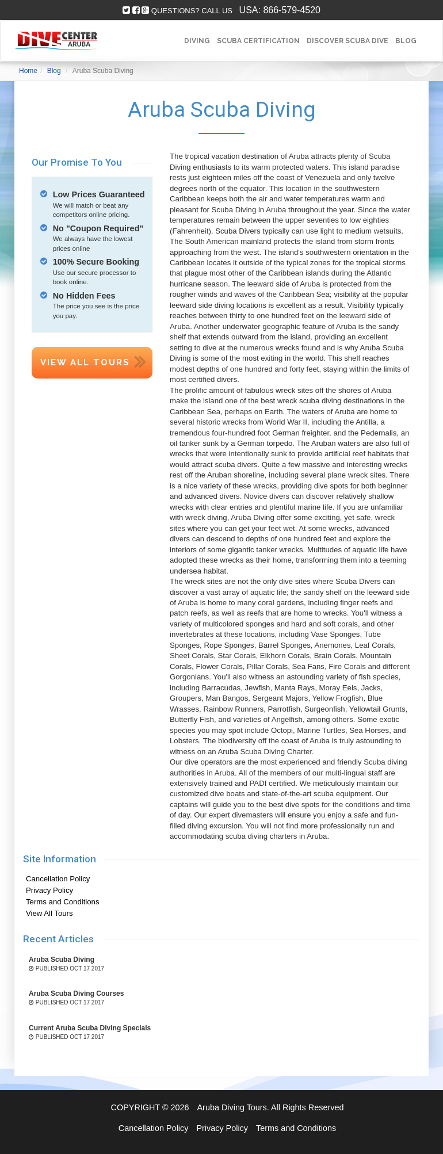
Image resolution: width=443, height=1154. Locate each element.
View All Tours (85, 362)
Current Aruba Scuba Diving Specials (90, 1028)
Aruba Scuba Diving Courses (76, 993)
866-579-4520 (291, 10)
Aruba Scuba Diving (61, 960)
